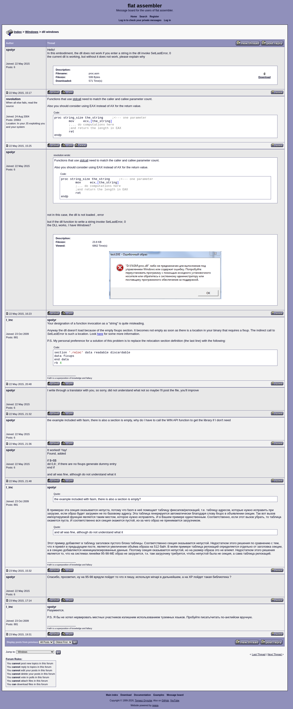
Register (154, 16)
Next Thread (275, 654)
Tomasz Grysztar (143, 700)
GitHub (165, 700)
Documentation (142, 695)
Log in (167, 20)
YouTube (174, 700)
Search (143, 16)
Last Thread (259, 654)
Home (134, 16)
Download (126, 695)
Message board (175, 695)
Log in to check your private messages (140, 20)
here (100, 334)
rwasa (155, 705)
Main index (112, 695)
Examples (158, 695)
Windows (31, 32)
